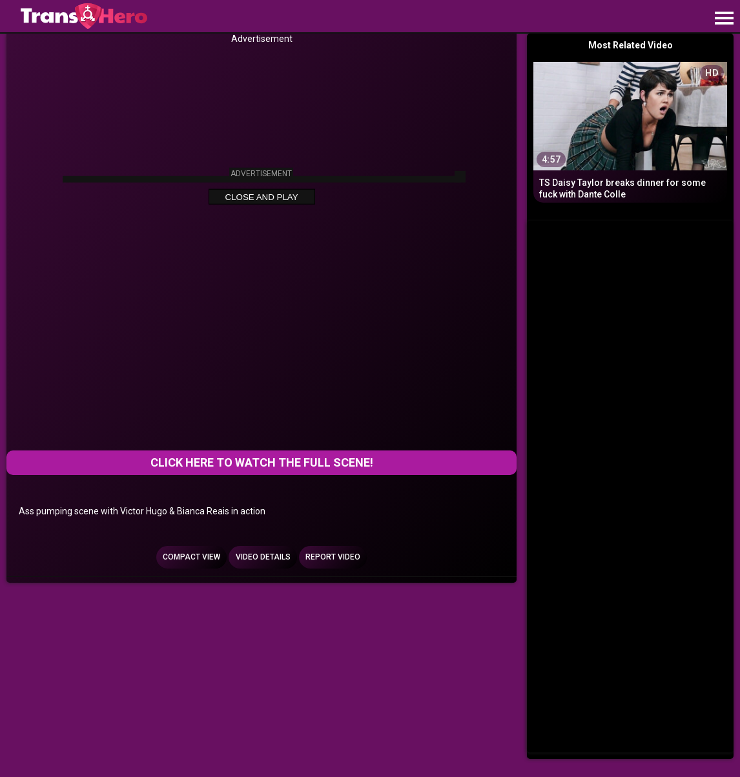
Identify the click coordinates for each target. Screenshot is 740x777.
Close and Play (261, 197)
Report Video (332, 556)
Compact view (191, 556)
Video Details (263, 556)
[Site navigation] (724, 18)
